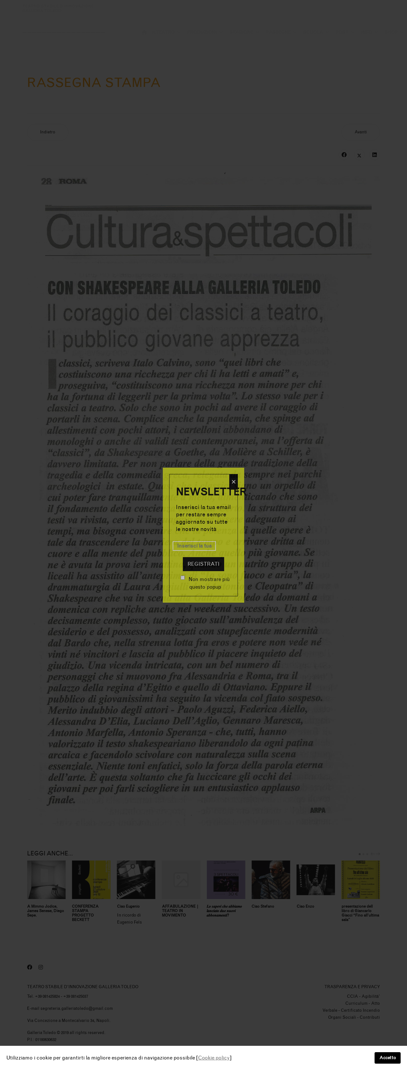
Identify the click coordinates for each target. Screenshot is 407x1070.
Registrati (203, 564)
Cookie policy (214, 1058)
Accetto (387, 1057)
